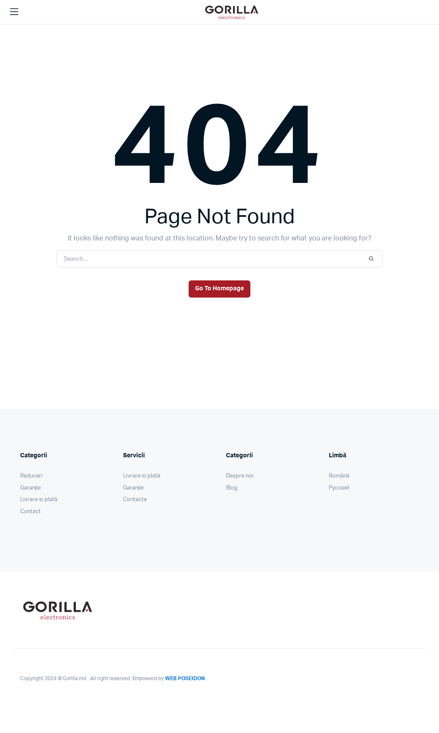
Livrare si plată (38, 499)
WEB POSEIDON (185, 678)
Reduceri (31, 476)
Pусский (339, 488)
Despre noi (239, 476)
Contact (30, 511)
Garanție (30, 488)
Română (339, 476)
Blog (232, 488)
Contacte (135, 499)
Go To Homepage (219, 289)
